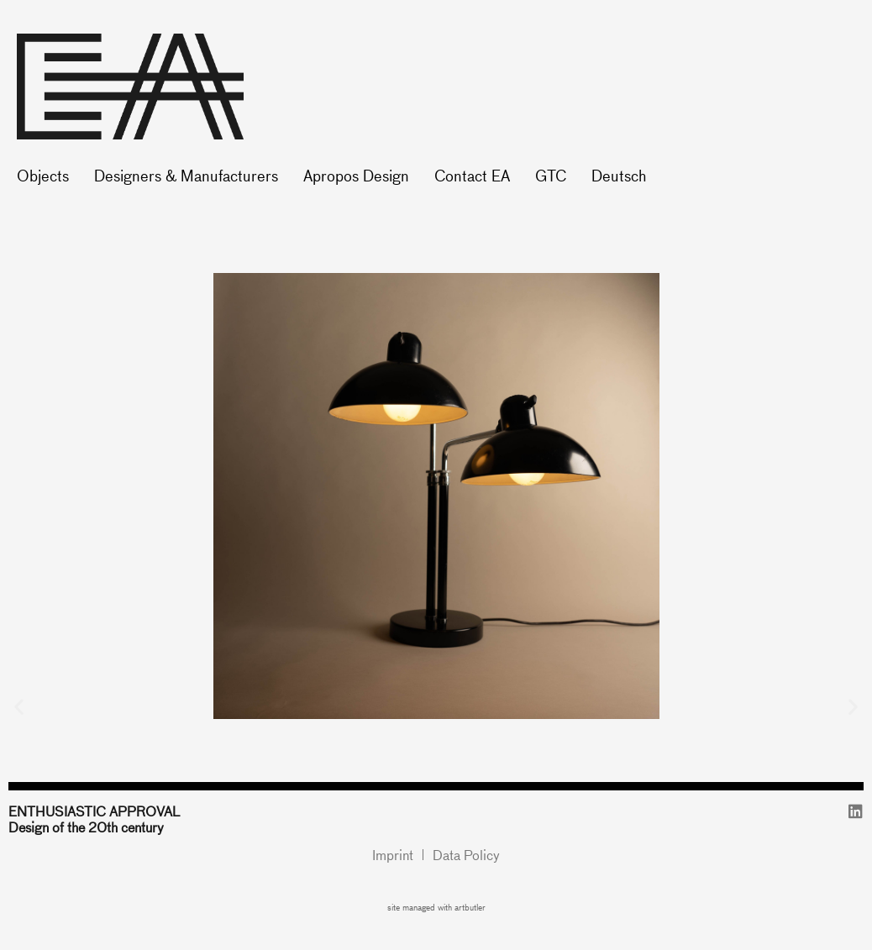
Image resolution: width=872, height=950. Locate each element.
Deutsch (618, 175)
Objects (43, 175)
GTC (550, 175)
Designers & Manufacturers (186, 175)
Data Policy (466, 855)
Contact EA (472, 175)
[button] (18, 705)
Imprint (392, 855)
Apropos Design (356, 175)
